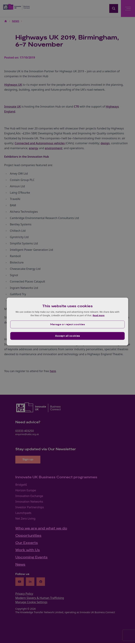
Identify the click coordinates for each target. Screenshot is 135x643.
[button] (67, 324)
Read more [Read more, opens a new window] (99, 315)
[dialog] (67, 321)
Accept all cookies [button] (67, 335)
